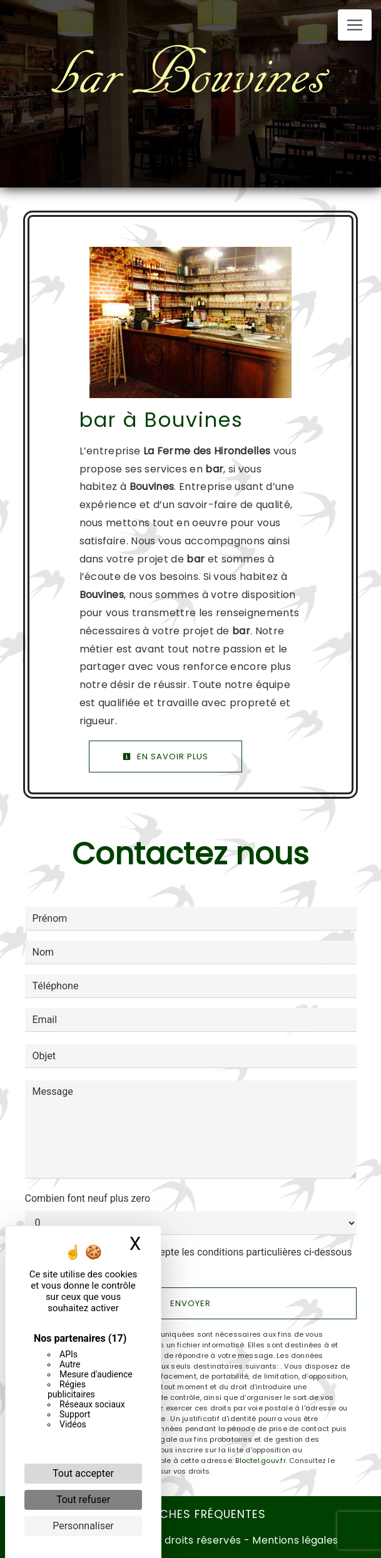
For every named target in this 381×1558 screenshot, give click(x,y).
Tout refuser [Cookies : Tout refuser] (83, 1500)
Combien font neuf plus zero (88, 1198)
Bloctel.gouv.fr (260, 1461)
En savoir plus (165, 756)
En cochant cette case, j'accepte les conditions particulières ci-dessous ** (195, 1259)
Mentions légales (294, 1540)
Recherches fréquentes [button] (191, 1514)
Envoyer (190, 1303)
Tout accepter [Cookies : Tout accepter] (83, 1473)
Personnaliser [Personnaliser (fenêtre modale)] (83, 1526)
